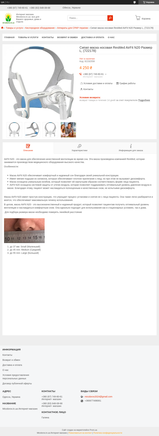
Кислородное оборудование (40, 28)
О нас (111, 37)
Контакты (48, 37)
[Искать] (110, 18)
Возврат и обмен (67, 37)
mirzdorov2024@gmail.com (98, 396)
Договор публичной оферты (17, 383)
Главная (9, 37)
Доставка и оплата (92, 37)
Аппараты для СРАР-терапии (72, 28)
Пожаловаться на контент (80, 433)
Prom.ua (93, 430)
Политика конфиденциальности (107, 433)
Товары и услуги (14, 28)
